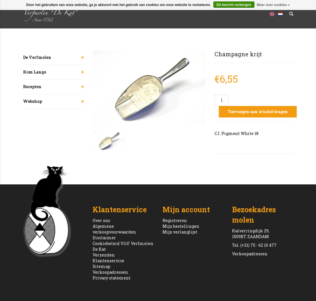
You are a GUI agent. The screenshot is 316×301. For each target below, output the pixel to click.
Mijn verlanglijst (179, 232)
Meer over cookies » (273, 5)
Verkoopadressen (110, 272)
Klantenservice (108, 260)
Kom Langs (34, 72)
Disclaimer (104, 237)
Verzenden (104, 255)
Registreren (174, 220)
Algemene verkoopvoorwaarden (114, 229)
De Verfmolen (37, 57)
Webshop (32, 101)
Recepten (32, 86)
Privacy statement (112, 278)
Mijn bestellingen (180, 226)
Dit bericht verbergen (234, 5)
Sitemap (101, 266)
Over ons (101, 220)
